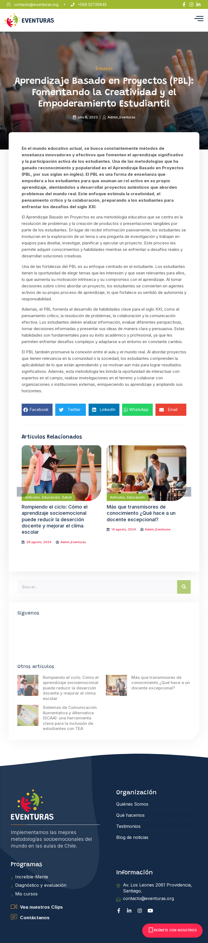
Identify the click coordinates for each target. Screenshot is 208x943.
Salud (67, 497)
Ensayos (104, 68)
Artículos (32, 497)
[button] (37, 410)
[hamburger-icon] (199, 20)
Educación (51, 497)
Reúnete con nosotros (172, 930)
